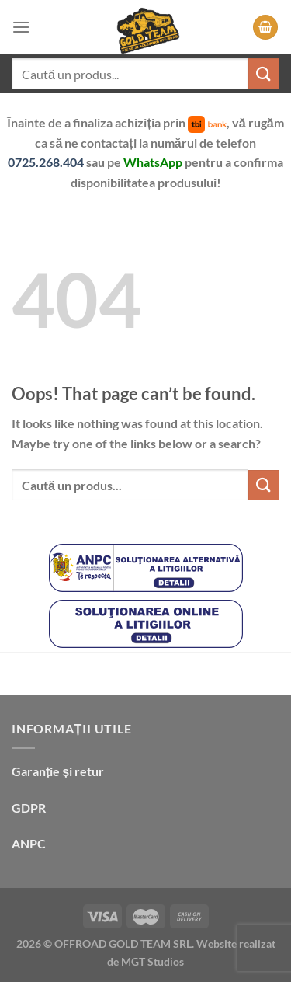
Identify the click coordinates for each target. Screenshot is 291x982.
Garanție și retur (58, 771)
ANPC (29, 843)
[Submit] (263, 73)
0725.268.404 (47, 162)
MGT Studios (152, 961)
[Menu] (21, 27)
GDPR (29, 807)
